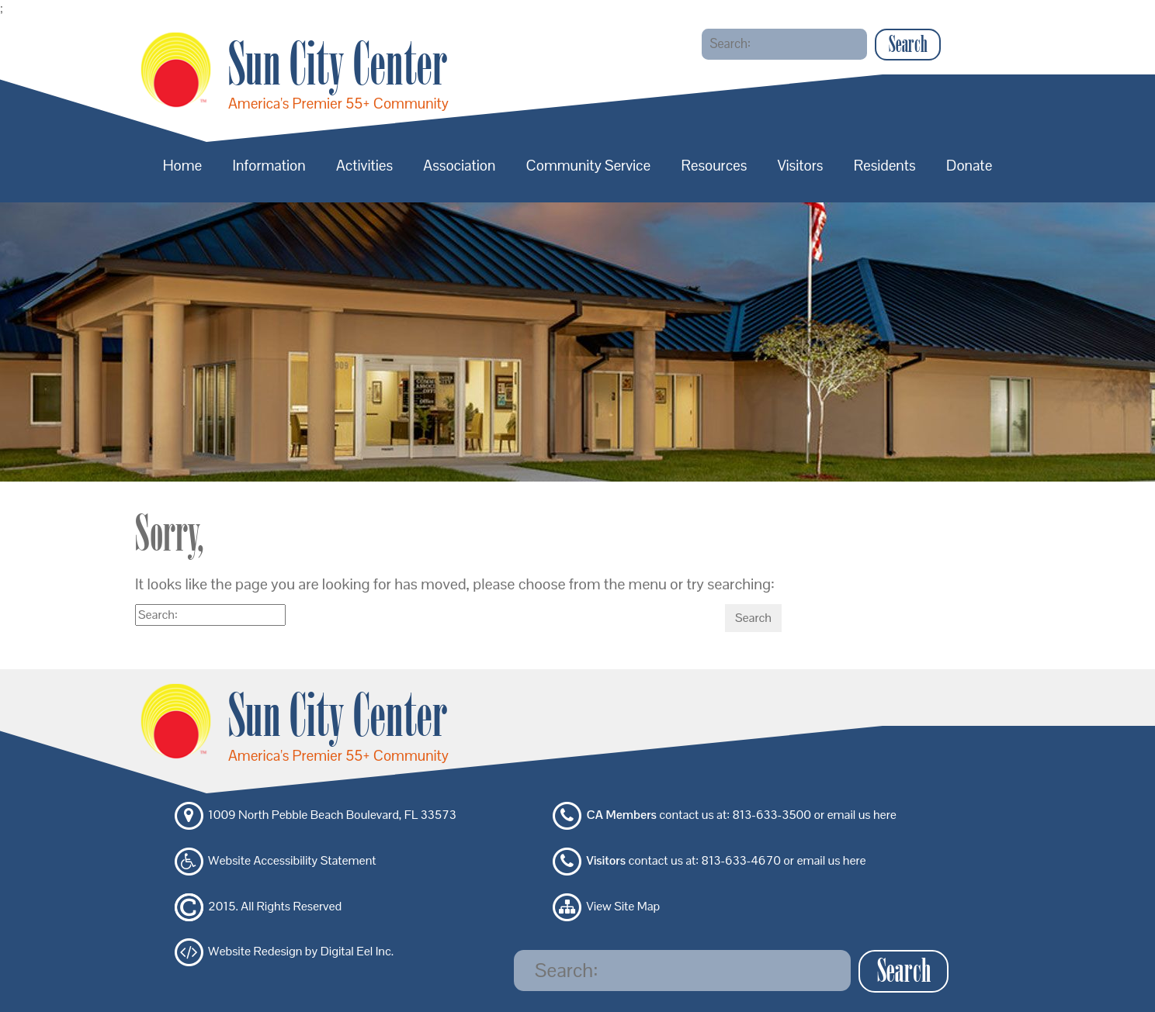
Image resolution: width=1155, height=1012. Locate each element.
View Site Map (624, 906)
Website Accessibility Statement (292, 860)
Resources (714, 165)
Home (183, 165)
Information (269, 165)
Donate (969, 165)
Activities (364, 165)
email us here (861, 815)
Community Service (588, 165)
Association (459, 165)
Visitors (801, 165)
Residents (885, 165)
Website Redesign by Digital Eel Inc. (301, 952)
